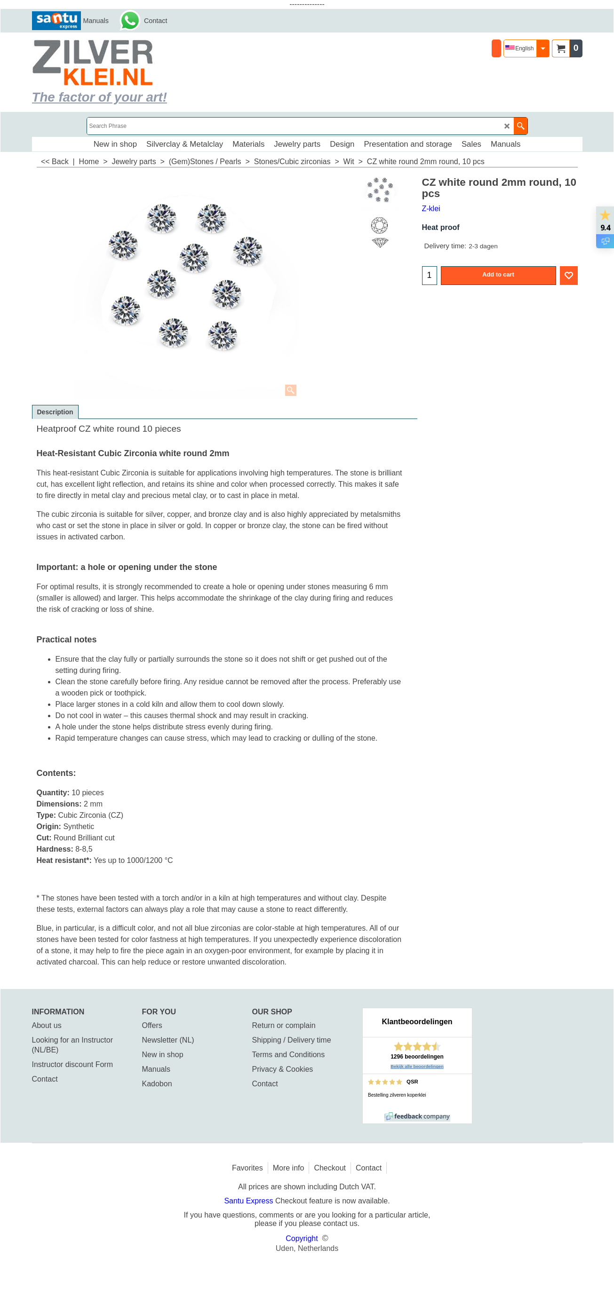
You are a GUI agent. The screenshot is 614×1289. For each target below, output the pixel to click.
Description (55, 412)
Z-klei (431, 209)
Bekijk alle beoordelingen (417, 1066)
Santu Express (249, 1201)
